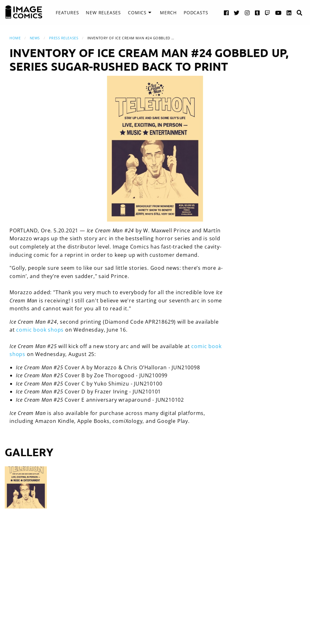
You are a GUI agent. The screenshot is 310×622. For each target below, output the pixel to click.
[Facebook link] (226, 13)
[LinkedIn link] (289, 13)
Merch (168, 13)
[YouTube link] (278, 13)
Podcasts (196, 13)
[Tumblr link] (257, 13)
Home (15, 38)
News (35, 38)
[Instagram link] (247, 13)
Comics (137, 13)
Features (67, 13)
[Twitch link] (267, 13)
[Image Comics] (24, 12)
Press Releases (64, 38)
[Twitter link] (237, 13)
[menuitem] (67, 12)
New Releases (103, 13)
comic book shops (40, 329)
